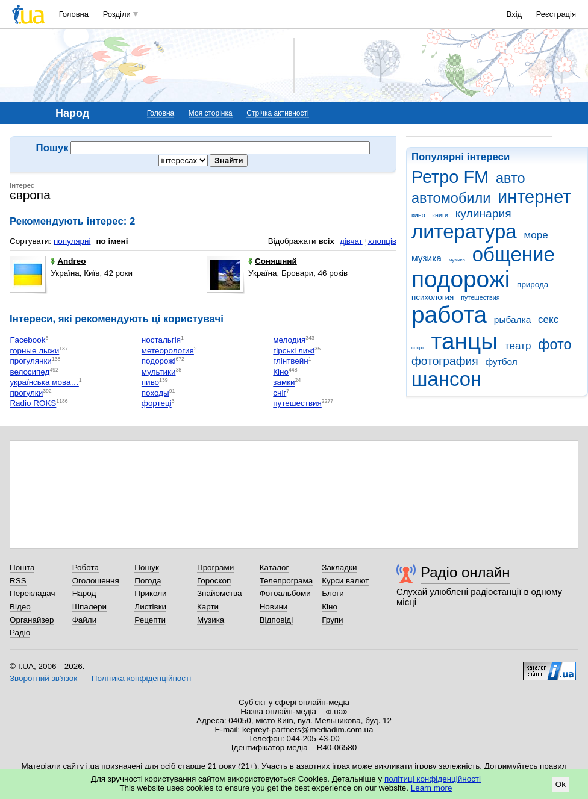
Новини (274, 606)
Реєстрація (556, 14)
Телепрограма (286, 580)
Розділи (117, 14)
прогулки (26, 392)
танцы (464, 341)
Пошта (22, 567)
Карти (208, 606)
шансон (446, 379)
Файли (84, 619)
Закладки (339, 567)
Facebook (27, 340)
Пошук (146, 567)
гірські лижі (293, 350)
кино (418, 215)
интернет (534, 197)
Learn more (431, 787)
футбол (501, 361)
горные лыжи (34, 350)
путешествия (480, 297)
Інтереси (31, 319)
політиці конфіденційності (432, 778)
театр (518, 346)
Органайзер (32, 619)
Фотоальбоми (285, 593)
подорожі (460, 279)
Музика (210, 619)
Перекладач (32, 593)
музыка (457, 260)
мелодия (289, 340)
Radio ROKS (33, 403)
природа (532, 284)
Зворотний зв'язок (43, 678)
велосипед (29, 371)
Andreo (68, 261)
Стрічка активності (277, 113)
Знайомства (219, 593)
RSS (18, 580)
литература (464, 231)
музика (426, 258)
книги (440, 215)
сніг (279, 392)
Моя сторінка (211, 113)
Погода (147, 580)
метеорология (168, 350)
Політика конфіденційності (141, 678)
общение (513, 254)
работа (449, 315)
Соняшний (272, 261)
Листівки (150, 606)
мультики (159, 371)
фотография (444, 361)
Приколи (150, 593)
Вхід (514, 14)
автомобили (450, 198)
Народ (84, 593)
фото (555, 344)
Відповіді (276, 619)
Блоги (333, 593)
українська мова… (44, 382)
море (536, 235)
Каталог (274, 567)
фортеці (157, 403)
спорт (417, 347)
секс (548, 319)
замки (284, 382)
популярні (72, 241)
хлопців (382, 241)
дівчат (351, 241)
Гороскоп (214, 580)
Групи (332, 619)
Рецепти (150, 619)
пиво (150, 382)
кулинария (483, 213)
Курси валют (345, 580)
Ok (560, 784)
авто (510, 178)
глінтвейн (290, 361)
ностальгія (161, 340)
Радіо (20, 632)
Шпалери (89, 606)
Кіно (281, 371)
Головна (74, 14)
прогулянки (30, 361)
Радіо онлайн (465, 572)
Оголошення (95, 580)
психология (432, 297)
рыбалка (512, 319)
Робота (85, 567)
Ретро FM (450, 177)
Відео (20, 606)
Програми (215, 567)
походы (155, 392)
